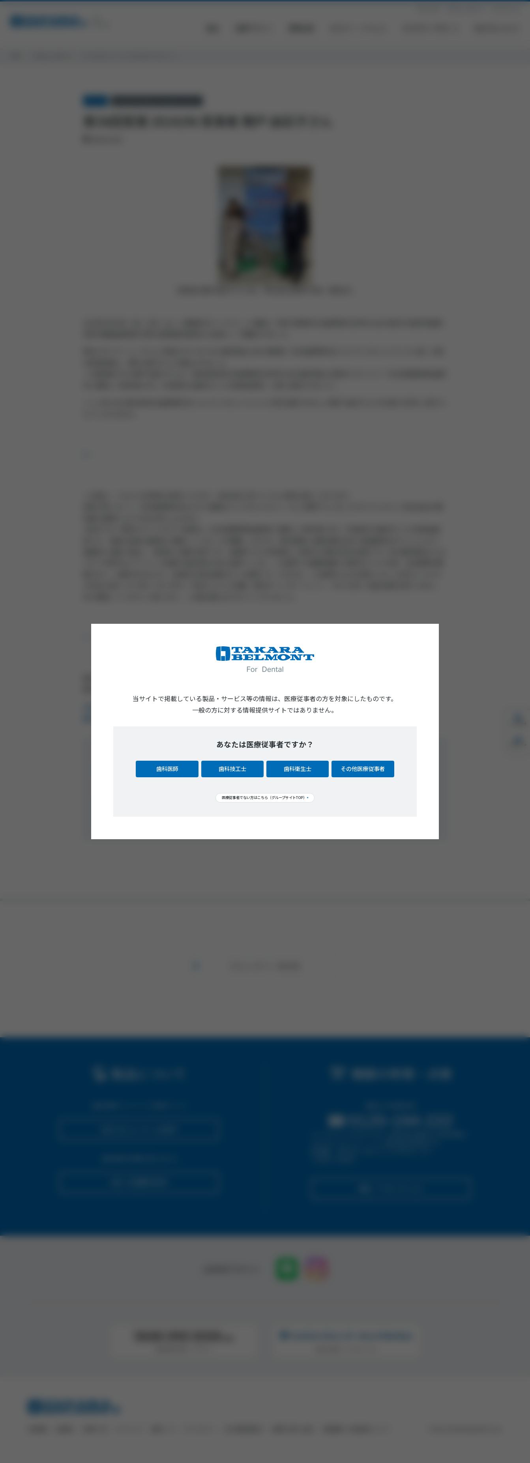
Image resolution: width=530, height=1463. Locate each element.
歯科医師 (167, 767)
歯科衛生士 (297, 767)
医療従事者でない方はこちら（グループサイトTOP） (261, 797)
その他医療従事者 (363, 767)
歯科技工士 (232, 767)
